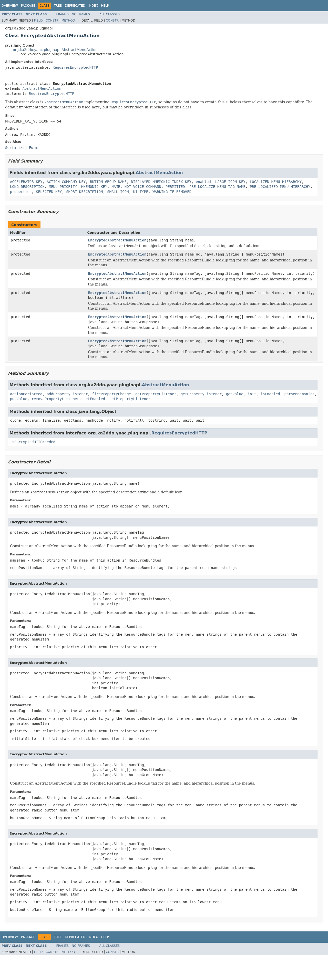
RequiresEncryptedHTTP (75, 67)
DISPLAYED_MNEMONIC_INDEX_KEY (161, 182)
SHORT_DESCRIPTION (84, 192)
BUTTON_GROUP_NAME (108, 182)
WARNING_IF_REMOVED (171, 192)
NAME (115, 187)
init (252, 394)
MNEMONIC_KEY (94, 187)
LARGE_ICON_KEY (230, 182)
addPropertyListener (67, 394)
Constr (52, 20)
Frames (62, 14)
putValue (18, 399)
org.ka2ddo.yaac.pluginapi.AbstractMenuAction (55, 50)
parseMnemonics (299, 394)
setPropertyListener (129, 399)
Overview (10, 5)
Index (93, 5)
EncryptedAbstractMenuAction (117, 240)
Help (105, 5)
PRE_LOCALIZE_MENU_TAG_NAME (217, 187)
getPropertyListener (155, 394)
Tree (58, 5)
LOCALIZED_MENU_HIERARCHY (276, 182)
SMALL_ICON (118, 192)
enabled (203, 182)
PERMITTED (175, 187)
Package (28, 5)
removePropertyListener (55, 399)
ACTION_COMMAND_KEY (66, 182)
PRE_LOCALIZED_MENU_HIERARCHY (280, 187)
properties (21, 192)
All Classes (109, 14)
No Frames (81, 14)
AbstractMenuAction (41, 88)
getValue (234, 394)
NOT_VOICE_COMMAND (143, 187)
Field (38, 20)
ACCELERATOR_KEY (26, 182)
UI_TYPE (140, 192)
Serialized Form (21, 148)
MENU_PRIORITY (63, 187)
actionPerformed (26, 394)
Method (68, 20)
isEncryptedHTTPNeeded (32, 442)
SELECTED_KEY (49, 192)
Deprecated (75, 5)
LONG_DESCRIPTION (27, 187)
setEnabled (94, 399)
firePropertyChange (111, 394)
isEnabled (270, 394)
